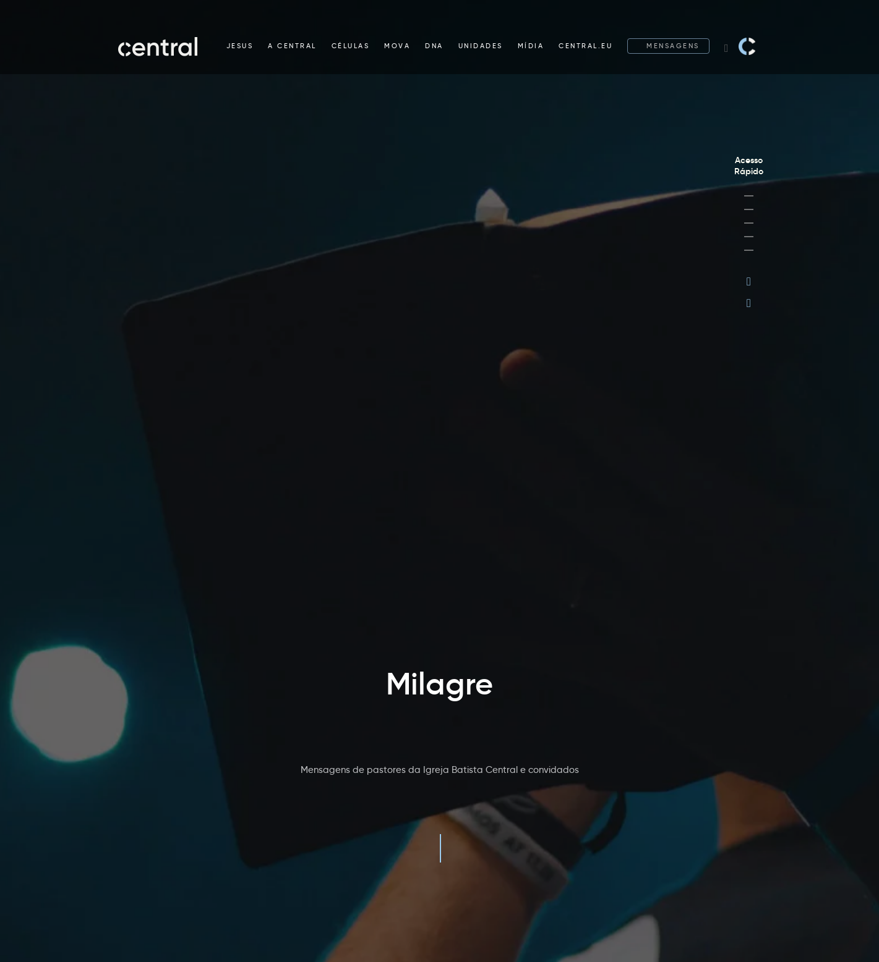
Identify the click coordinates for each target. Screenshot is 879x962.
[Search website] (726, 46)
